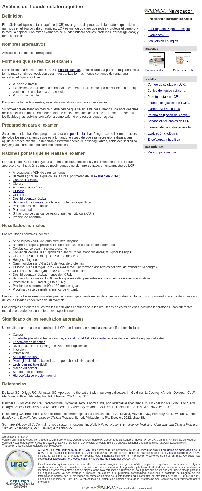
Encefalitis (20, 338)
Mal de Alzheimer (25, 368)
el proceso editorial (79, 458)
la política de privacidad (107, 458)
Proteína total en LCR (163, 97)
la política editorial (56, 458)
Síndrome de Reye (26, 357)
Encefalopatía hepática (164, 139)
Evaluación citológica (162, 133)
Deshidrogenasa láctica (29, 198)
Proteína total (22, 210)
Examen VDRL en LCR (164, 109)
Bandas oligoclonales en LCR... (170, 121)
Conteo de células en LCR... (167, 84)
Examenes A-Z (158, 35)
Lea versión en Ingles (163, 41)
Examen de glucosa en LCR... (169, 103)
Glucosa (18, 191)
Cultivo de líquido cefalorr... (167, 91)
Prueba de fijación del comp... (169, 115)
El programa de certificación (176, 449)
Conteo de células (25, 180)
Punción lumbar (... (156, 69)
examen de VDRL (106, 176)
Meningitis (20, 361)
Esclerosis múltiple (26, 364)
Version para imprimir (163, 152)
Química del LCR (183, 69)
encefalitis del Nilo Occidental (85, 338)
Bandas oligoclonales (28, 202)
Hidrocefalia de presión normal (34, 375)
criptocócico (34, 187)
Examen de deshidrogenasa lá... (170, 127)
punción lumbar (69, 70)
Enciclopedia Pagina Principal (169, 29)
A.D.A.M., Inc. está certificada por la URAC (64, 449)
